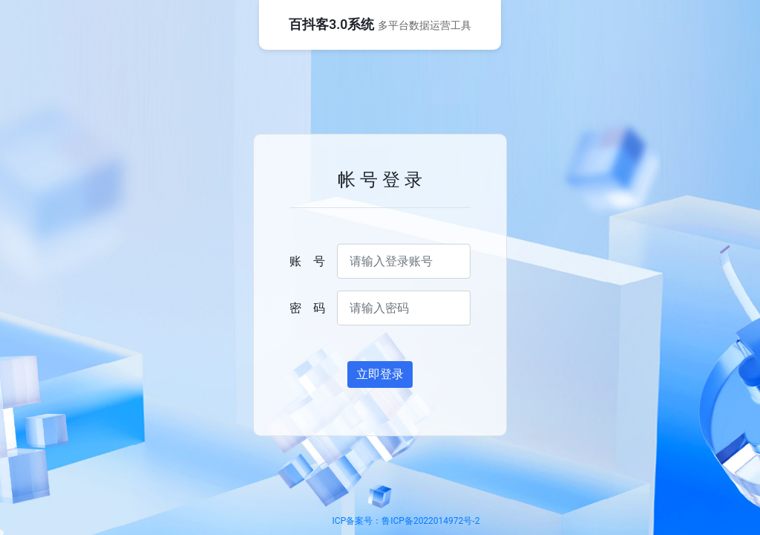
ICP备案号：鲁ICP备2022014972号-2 (406, 521)
